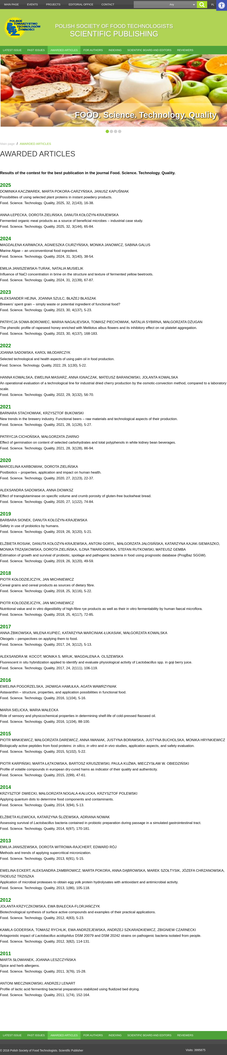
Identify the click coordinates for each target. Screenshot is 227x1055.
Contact (108, 4)
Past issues (36, 50)
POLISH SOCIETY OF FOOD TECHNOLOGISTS (114, 30)
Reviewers (185, 50)
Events (32, 4)
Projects (53, 4)
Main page (11, 4)
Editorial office (81, 4)
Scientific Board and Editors (149, 50)
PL (212, 4)
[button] (221, 5)
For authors (93, 50)
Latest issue (12, 50)
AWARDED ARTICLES (64, 50)
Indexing (115, 50)
